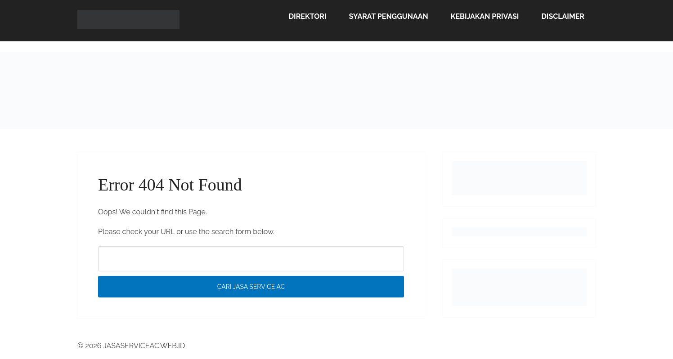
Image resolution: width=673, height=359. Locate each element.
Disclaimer (562, 16)
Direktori (308, 16)
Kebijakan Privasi (485, 16)
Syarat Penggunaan (388, 16)
